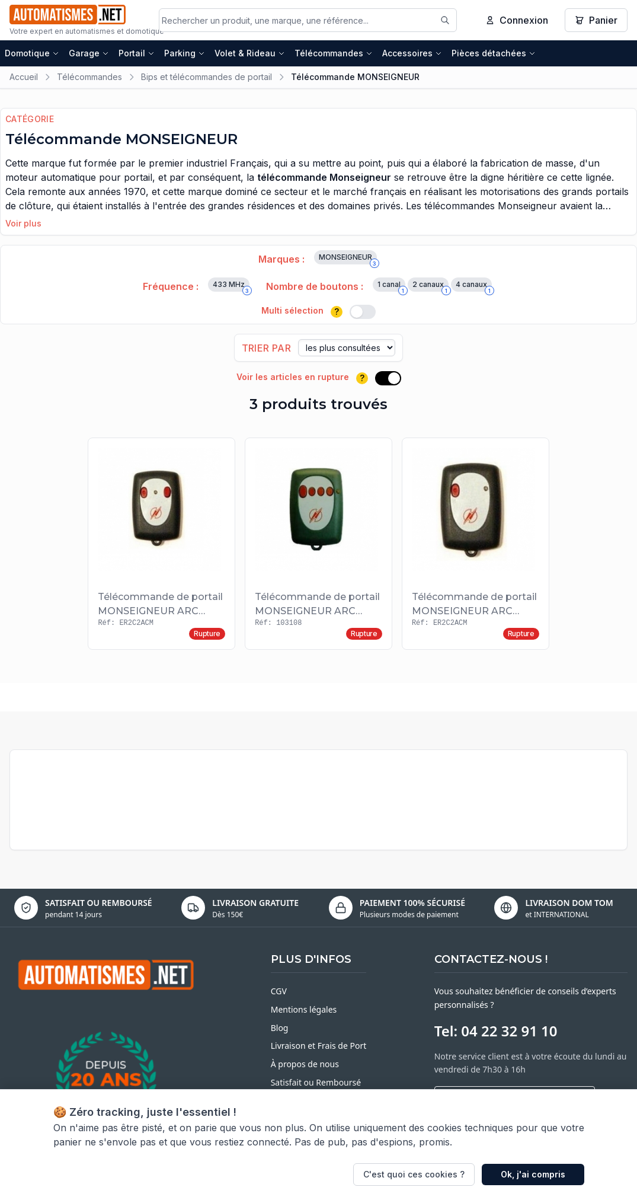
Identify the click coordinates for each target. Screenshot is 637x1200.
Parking (184, 55)
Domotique (32, 55)
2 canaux (430, 287)
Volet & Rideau (250, 55)
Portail (137, 55)
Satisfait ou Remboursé (316, 1083)
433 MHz (231, 287)
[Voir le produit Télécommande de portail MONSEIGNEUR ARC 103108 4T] (318, 545)
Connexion (516, 21)
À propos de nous (305, 1065)
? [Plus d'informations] (336, 313)
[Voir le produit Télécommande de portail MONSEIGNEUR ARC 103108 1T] (475, 545)
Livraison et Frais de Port (319, 1047)
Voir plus (23, 225)
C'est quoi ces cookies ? (414, 1174)
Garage (89, 55)
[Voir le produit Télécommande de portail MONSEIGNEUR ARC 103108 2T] (161, 545)
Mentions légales (304, 1010)
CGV (279, 992)
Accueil (23, 79)
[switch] (363, 314)
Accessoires (412, 55)
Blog (280, 1029)
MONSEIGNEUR (348, 260)
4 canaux (474, 287)
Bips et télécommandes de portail (206, 79)
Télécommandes (334, 55)
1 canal (391, 287)
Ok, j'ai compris (533, 1174)
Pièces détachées (494, 55)
